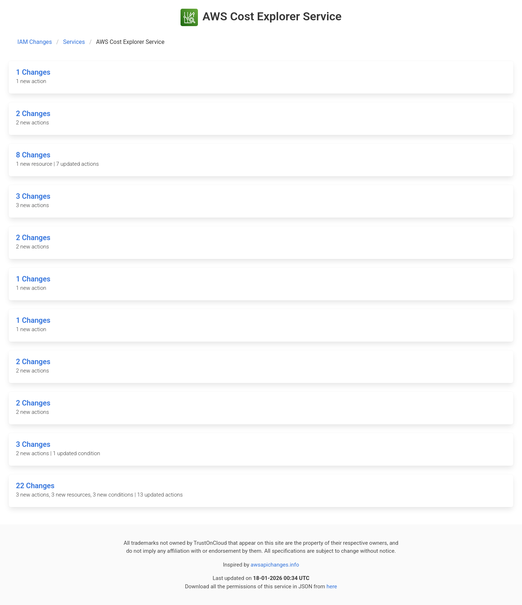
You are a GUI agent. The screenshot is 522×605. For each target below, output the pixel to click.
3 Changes (33, 196)
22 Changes (35, 485)
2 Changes (33, 113)
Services (74, 41)
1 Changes (33, 72)
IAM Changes (34, 41)
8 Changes (33, 155)
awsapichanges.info (274, 564)
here (332, 586)
